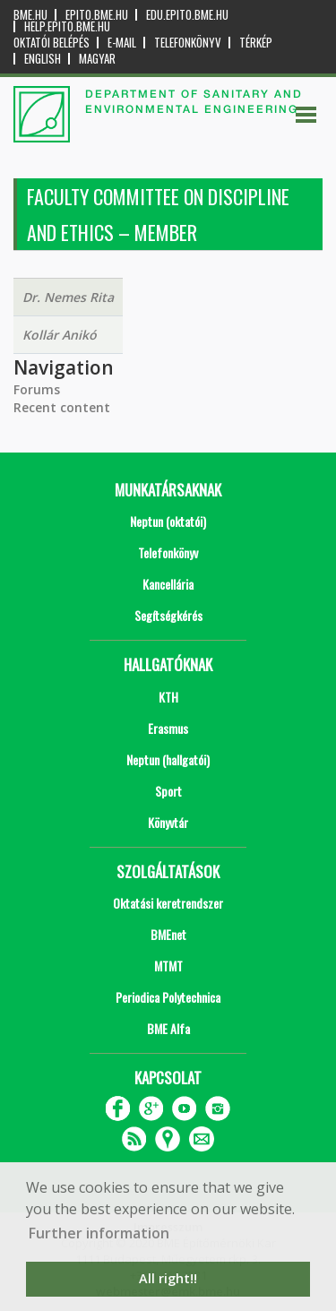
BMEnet (168, 934)
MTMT (168, 965)
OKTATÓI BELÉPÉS (51, 42)
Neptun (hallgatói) (168, 759)
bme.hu (30, 15)
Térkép (255, 42)
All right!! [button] (168, 1278)
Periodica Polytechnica (168, 997)
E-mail (122, 42)
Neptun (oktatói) (168, 521)
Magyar (97, 59)
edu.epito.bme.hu (187, 15)
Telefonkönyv (187, 42)
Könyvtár (168, 822)
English (42, 59)
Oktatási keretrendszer (168, 902)
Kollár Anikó (59, 334)
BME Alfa (168, 1028)
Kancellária (168, 583)
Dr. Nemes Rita (68, 297)
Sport (168, 790)
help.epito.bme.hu (67, 26)
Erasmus (168, 728)
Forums (36, 389)
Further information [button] (99, 1233)
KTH (168, 696)
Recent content (61, 407)
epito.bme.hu (96, 15)
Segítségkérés (168, 615)
